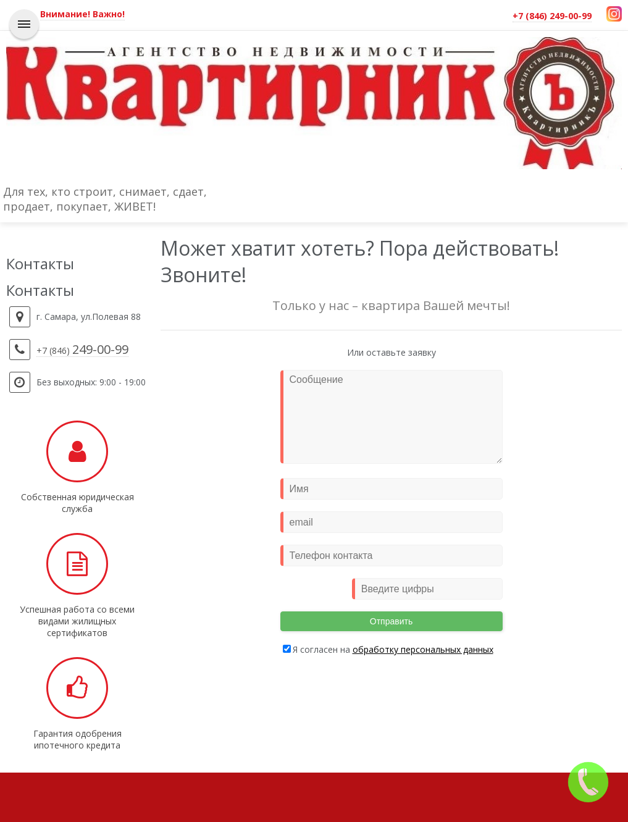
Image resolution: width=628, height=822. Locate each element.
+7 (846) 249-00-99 (552, 16)
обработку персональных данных (423, 649)
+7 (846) (82, 351)
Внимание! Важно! (82, 14)
